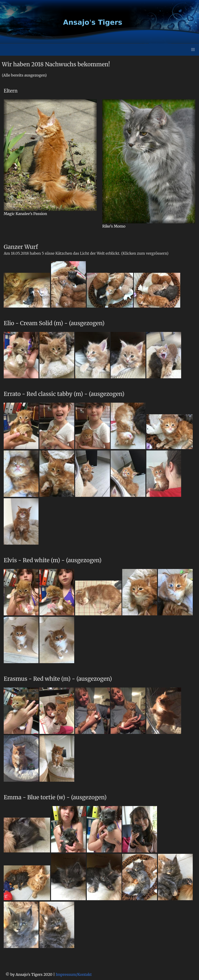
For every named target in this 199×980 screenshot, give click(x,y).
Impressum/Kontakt (74, 974)
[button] (193, 50)
